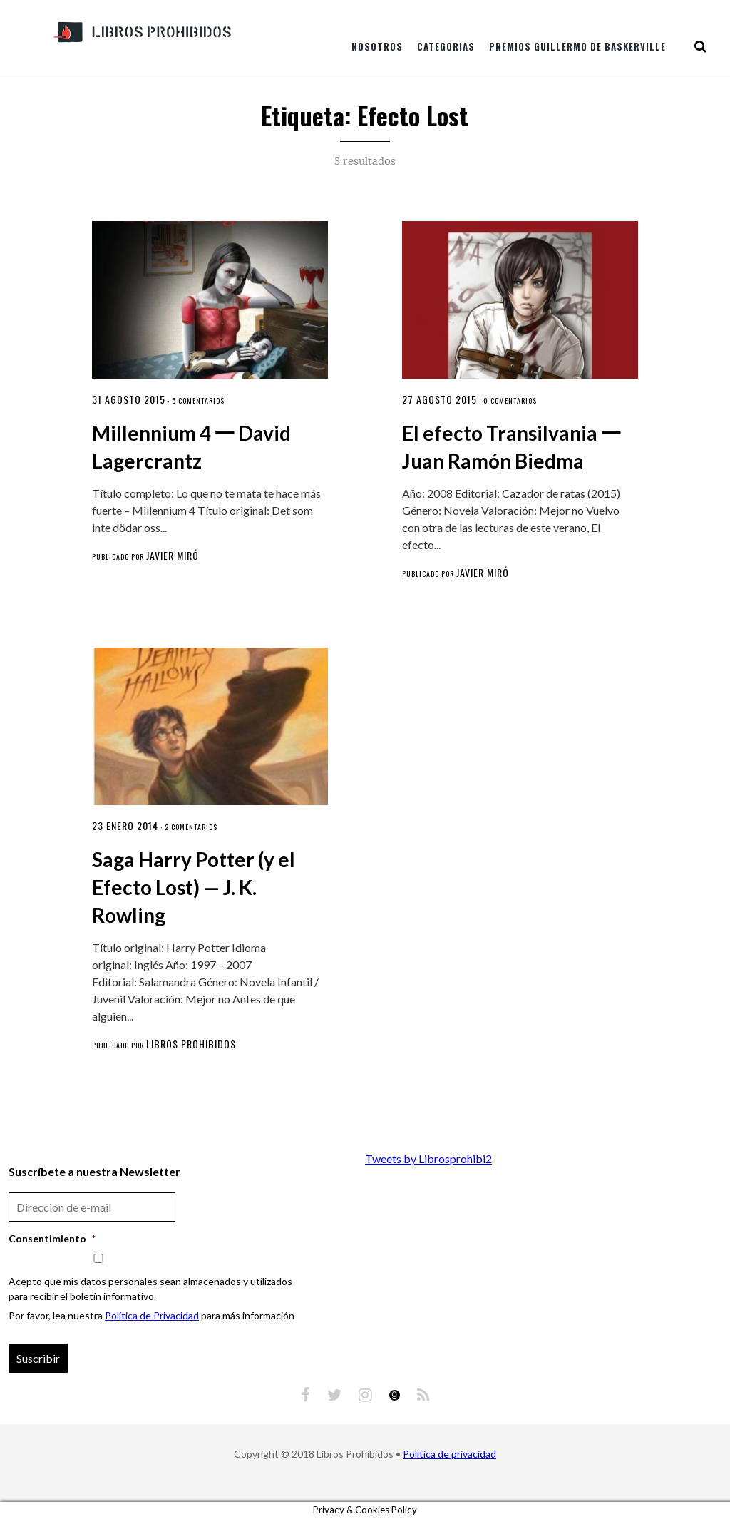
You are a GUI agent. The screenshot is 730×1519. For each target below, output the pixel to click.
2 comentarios (191, 827)
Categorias (446, 46)
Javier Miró (172, 555)
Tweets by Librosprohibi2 (428, 1158)
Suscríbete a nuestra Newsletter (94, 1171)
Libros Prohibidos (191, 1043)
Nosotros (377, 46)
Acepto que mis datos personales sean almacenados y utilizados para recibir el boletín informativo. (150, 1288)
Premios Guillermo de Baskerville (577, 46)
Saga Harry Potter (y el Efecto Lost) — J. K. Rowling (193, 887)
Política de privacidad (449, 1454)
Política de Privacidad (152, 1315)
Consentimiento (52, 1238)
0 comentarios (510, 400)
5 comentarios (198, 400)
